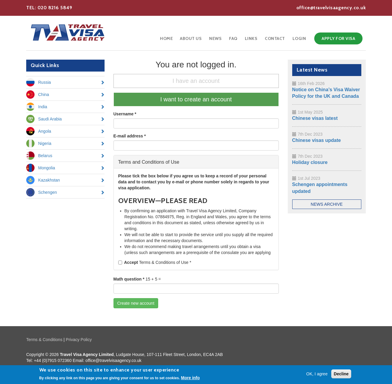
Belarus (45, 155)
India (42, 106)
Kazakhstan (49, 180)
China (43, 94)
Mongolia (46, 167)
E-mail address (129, 136)
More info (190, 378)
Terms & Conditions (44, 339)
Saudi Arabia (50, 119)
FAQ (233, 38)
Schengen (47, 192)
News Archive (327, 204)
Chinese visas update (316, 140)
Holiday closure (310, 162)
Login (299, 38)
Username (124, 114)
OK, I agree (317, 374)
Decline (341, 374)
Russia (44, 82)
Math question (128, 279)
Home (166, 38)
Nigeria (44, 143)
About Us (191, 38)
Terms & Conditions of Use (154, 262)
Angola (44, 131)
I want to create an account (196, 99)
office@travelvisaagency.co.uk (331, 7)
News (215, 38)
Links (251, 38)
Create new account (136, 303)
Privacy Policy (79, 339)
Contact (275, 38)
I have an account (196, 81)
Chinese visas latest (315, 118)
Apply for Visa (338, 38)
